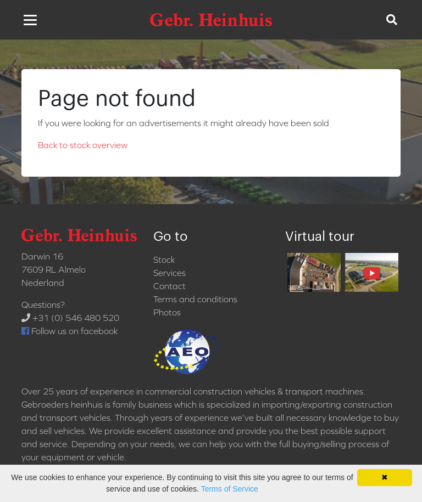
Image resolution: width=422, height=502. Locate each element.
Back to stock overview (82, 145)
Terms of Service (229, 488)
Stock (164, 259)
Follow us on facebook (69, 331)
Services (169, 273)
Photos (167, 312)
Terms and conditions (195, 299)
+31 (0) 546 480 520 (70, 318)
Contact (169, 286)
